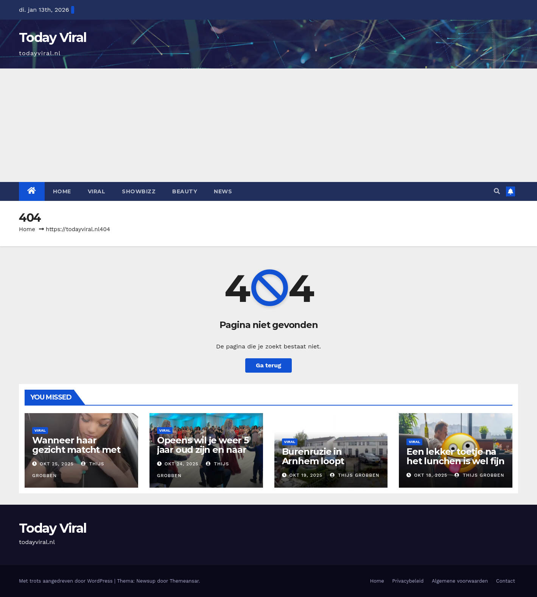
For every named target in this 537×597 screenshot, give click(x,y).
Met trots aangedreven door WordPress (66, 581)
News (223, 191)
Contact (505, 581)
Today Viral (52, 37)
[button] (497, 191)
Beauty (184, 191)
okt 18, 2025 (430, 475)
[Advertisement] (269, 125)
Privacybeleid (407, 581)
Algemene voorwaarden (460, 581)
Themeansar (184, 581)
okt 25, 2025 (57, 463)
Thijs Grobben (355, 475)
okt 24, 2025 (182, 463)
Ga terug (268, 365)
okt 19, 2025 (305, 475)
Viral (97, 191)
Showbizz (139, 191)
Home (62, 191)
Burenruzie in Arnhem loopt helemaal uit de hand (329, 461)
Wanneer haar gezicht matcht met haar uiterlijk (76, 450)
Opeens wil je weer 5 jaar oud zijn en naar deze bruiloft (203, 450)
